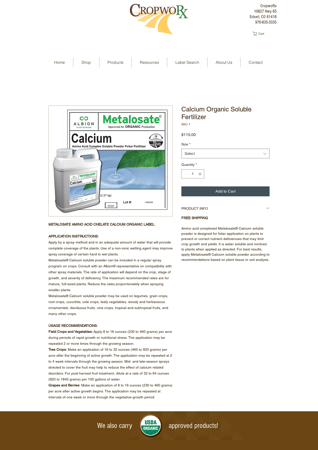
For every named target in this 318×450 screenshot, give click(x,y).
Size (185, 144)
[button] (261, 34)
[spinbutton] (192, 174)
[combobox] (225, 153)
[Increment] (200, 174)
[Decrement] (185, 174)
